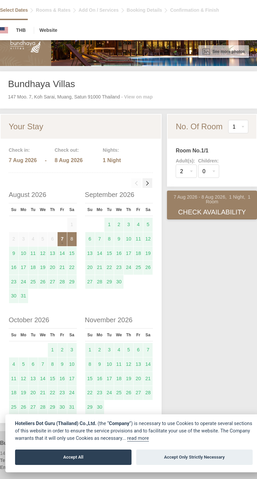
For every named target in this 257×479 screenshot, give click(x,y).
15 (72, 253)
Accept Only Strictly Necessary (194, 457)
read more (138, 438)
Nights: (111, 150)
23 (13, 281)
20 (52, 267)
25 (33, 281)
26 (43, 281)
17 (23, 267)
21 (62, 267)
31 (23, 295)
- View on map (137, 96)
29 (72, 281)
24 (23, 281)
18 (33, 267)
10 (23, 253)
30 (13, 295)
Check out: (67, 150)
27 (52, 281)
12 (43, 253)
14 (62, 253)
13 (52, 253)
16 (13, 267)
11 (33, 253)
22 (72, 267)
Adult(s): (185, 160)
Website (48, 30)
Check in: (19, 150)
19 (43, 267)
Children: (208, 160)
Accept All (73, 457)
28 (62, 281)
